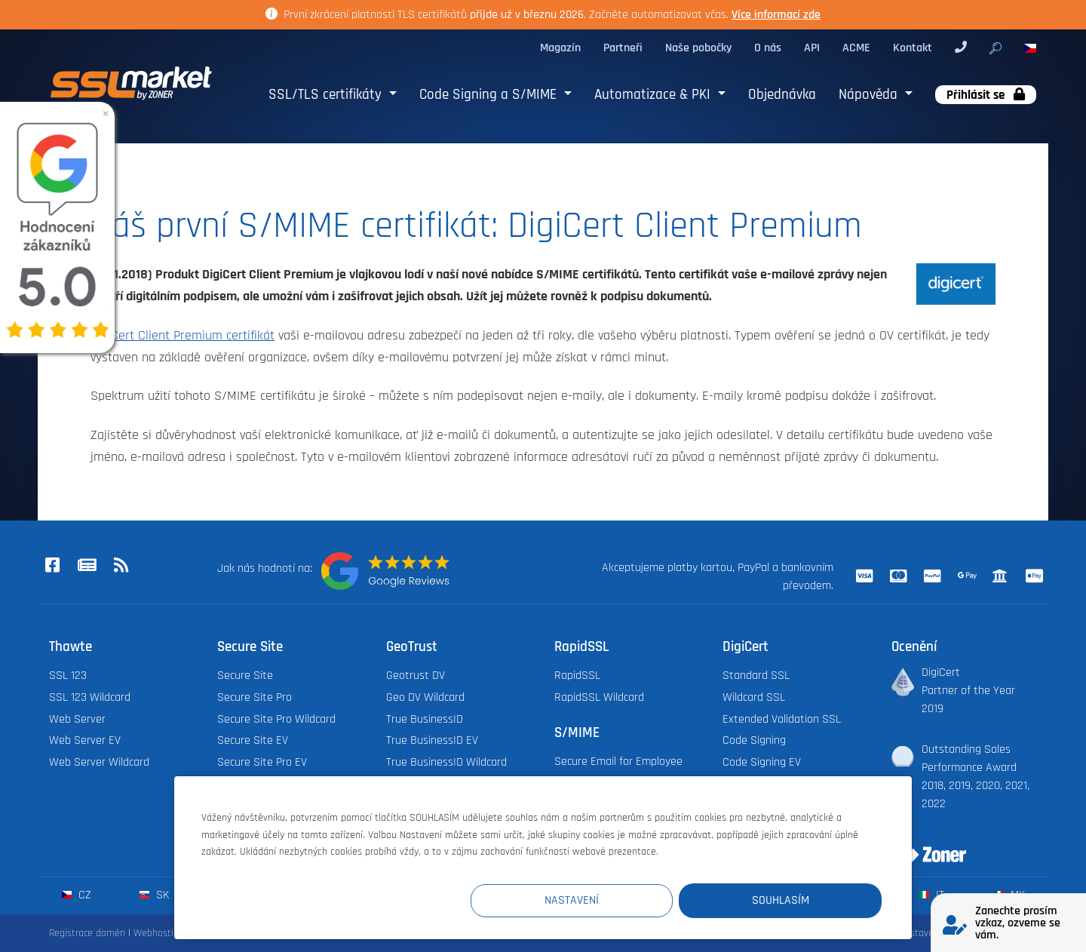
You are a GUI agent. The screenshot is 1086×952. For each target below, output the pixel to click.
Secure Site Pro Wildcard (276, 719)
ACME (856, 48)
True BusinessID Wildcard (446, 762)
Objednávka (782, 94)
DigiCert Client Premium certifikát (182, 335)
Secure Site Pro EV (262, 762)
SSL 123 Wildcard (89, 697)
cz (76, 895)
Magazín (560, 48)
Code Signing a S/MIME (489, 94)
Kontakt (912, 48)
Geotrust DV (415, 675)
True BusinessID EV (432, 740)
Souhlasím (791, 900)
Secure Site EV (252, 740)
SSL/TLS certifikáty (326, 94)
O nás (767, 48)
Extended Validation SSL (781, 719)
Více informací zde (776, 15)
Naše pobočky (698, 48)
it (931, 895)
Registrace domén (87, 933)
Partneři (623, 48)
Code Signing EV (761, 762)
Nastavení (604, 900)
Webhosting (158, 933)
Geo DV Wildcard (425, 697)
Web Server (77, 719)
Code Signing (754, 740)
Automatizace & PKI (654, 94)
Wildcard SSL (753, 697)
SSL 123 (68, 675)
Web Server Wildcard (99, 762)
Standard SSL (756, 675)
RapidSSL (577, 675)
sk (154, 895)
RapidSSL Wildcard (599, 697)
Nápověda (870, 94)
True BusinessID (424, 719)
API (812, 48)
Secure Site (245, 675)
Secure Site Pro (254, 697)
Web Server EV (85, 740)
